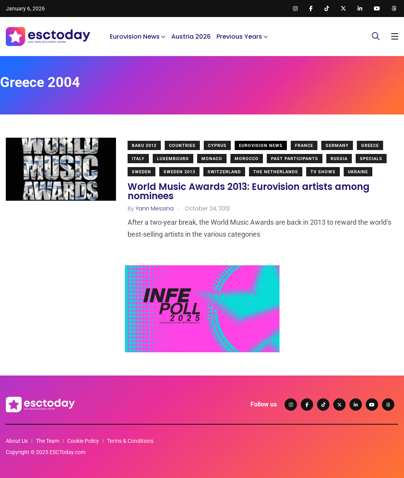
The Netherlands (275, 171)
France (304, 145)
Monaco (211, 158)
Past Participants (294, 158)
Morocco (247, 158)
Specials (371, 158)
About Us (17, 441)
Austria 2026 (191, 36)
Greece (370, 145)
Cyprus (217, 145)
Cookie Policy (83, 441)
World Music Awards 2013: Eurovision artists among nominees (249, 191)
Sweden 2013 (179, 171)
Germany (337, 145)
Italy (138, 158)
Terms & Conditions (130, 441)
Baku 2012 (144, 145)
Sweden (141, 171)
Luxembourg (173, 158)
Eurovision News (135, 36)
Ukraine (358, 171)
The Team (47, 441)
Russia (339, 158)
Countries (182, 145)
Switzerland (224, 171)
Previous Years (239, 36)
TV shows (323, 171)
